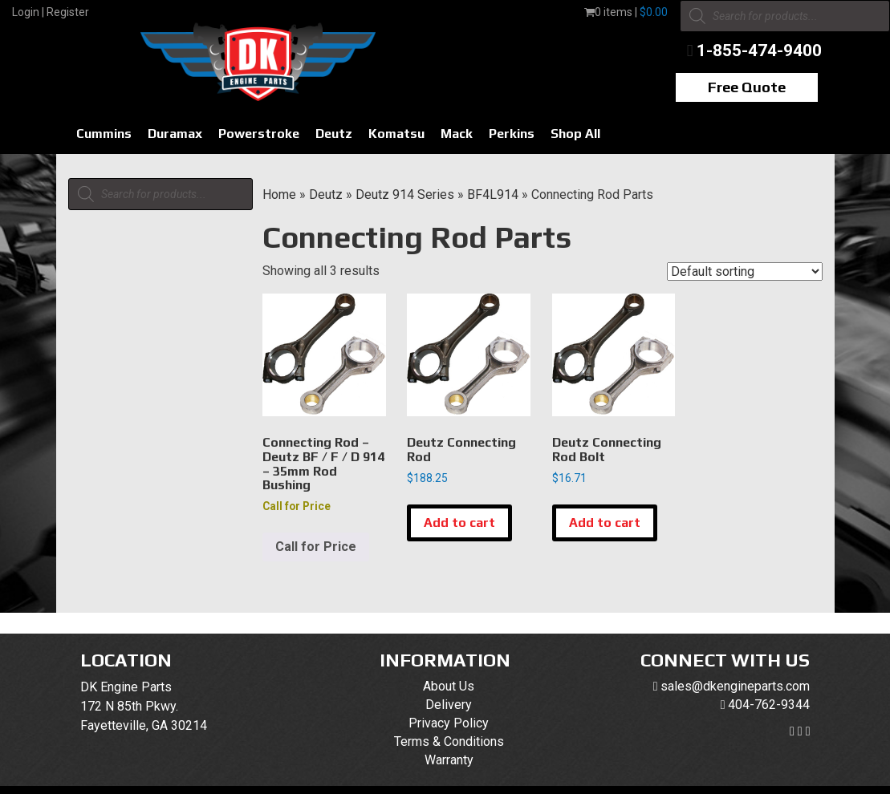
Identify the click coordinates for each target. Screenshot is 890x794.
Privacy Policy (448, 723)
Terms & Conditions (449, 741)
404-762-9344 (769, 704)
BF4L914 (492, 194)
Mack (457, 133)
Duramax (175, 133)
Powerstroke (258, 133)
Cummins (104, 133)
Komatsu (396, 133)
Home (279, 194)
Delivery (448, 704)
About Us (448, 686)
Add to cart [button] (459, 522)
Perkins (511, 133)
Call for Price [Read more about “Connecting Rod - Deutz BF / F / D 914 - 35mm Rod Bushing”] (315, 546)
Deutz (333, 133)
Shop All (575, 133)
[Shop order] (745, 271)
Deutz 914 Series (405, 194)
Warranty (449, 760)
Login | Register (50, 12)
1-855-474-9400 (759, 50)
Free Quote (747, 87)
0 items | (626, 12)
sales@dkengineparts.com (735, 686)
